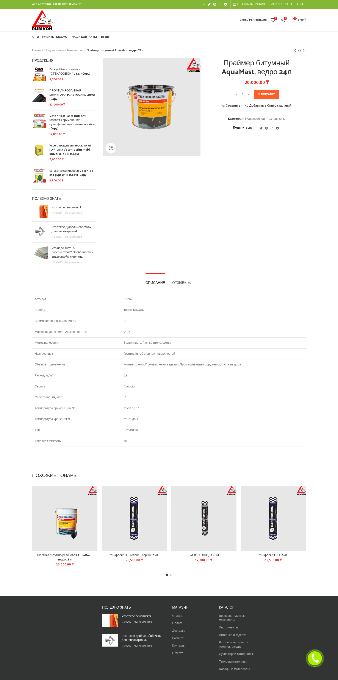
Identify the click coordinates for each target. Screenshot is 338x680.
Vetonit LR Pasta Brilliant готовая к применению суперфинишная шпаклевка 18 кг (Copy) (72, 122)
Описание (155, 282)
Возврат (178, 638)
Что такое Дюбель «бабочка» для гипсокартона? (71, 229)
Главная (37, 50)
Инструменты (228, 627)
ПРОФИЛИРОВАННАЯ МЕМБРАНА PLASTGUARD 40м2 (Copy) (72, 94)
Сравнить (233, 105)
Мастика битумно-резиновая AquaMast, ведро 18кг (64, 557)
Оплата (177, 616)
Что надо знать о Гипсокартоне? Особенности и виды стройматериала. (72, 252)
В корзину (266, 94)
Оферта (177, 653)
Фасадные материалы (234, 669)
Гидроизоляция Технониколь (64, 50)
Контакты (178, 645)
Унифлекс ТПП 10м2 (273, 555)
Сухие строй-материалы (236, 654)
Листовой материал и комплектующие (234, 644)
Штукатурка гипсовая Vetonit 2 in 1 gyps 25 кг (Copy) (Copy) (71, 172)
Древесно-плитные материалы (232, 618)
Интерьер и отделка (233, 635)
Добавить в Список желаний (270, 105)
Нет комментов (73, 213)
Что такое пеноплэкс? (66, 207)
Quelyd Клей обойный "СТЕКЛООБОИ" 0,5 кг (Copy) (69, 71)
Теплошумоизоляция (233, 661)
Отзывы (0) (182, 282)
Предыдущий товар (295, 51)
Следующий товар (303, 51)
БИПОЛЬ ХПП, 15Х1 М (204, 555)
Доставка (178, 630)
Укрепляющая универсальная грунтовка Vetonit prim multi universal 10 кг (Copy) (70, 149)
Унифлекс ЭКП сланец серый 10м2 (134, 555)
